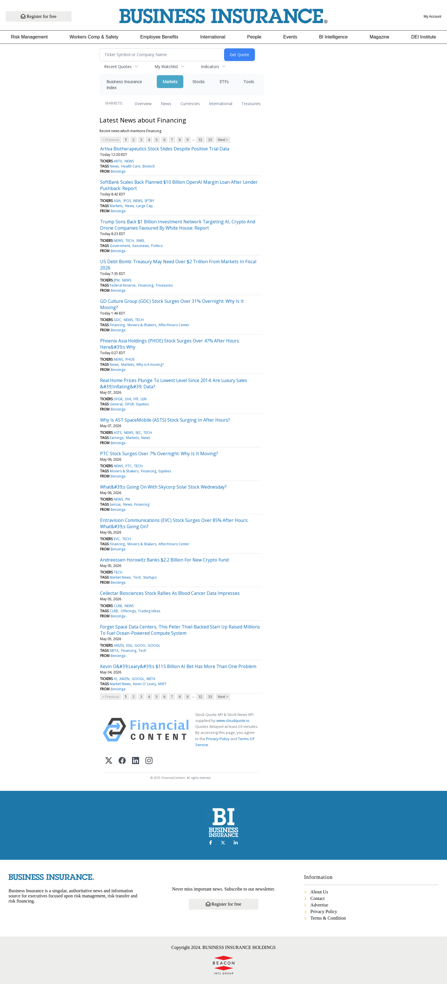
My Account (432, 17)
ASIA (117, 200)
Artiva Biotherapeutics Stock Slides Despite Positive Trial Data (164, 149)
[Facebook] (122, 761)
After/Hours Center (174, 324)
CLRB (118, 605)
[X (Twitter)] (109, 761)
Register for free (40, 16)
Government (120, 245)
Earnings (116, 437)
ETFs (224, 81)
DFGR (118, 399)
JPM (116, 280)
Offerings (128, 611)
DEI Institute (423, 36)
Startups (150, 577)
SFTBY (149, 200)
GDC (117, 319)
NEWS (129, 161)
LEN (144, 399)
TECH (129, 240)
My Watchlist (166, 66)
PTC (128, 466)
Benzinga (118, 171)
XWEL (140, 240)
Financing (145, 285)
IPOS (127, 200)
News (166, 103)
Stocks (198, 81)
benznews (141, 245)
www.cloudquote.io (232, 720)
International (212, 36)
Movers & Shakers (141, 324)
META (114, 650)
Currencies (190, 103)
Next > (223, 139)
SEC (138, 432)
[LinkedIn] (135, 761)
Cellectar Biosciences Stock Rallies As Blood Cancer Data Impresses (170, 593)
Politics (156, 245)
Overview (143, 103)
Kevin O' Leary (144, 683)
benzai (115, 504)
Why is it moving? (150, 364)
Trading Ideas (149, 611)
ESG (129, 645)
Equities (142, 404)
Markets (170, 81)
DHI (128, 399)
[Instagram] (149, 761)
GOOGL (154, 645)
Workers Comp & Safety (94, 36)
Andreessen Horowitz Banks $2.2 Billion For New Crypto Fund (164, 560)
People (254, 36)
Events (290, 36)
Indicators (210, 66)
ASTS (117, 432)
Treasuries (251, 103)
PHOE (130, 359)
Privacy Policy (217, 738)
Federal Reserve (123, 285)
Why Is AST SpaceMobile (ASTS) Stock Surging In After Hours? (165, 420)
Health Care (130, 166)
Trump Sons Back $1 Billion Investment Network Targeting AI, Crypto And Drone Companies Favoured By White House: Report (177, 225)
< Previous (110, 139)
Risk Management (29, 36)
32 (200, 139)
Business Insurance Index (124, 84)
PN (127, 499)
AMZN (119, 645)
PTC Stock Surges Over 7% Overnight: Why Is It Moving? (159, 453)
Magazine (379, 36)
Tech (137, 577)
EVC (117, 538)
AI (115, 678)
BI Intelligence (333, 36)
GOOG (140, 645)
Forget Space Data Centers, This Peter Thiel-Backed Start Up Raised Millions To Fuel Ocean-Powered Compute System (180, 630)
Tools (248, 81)
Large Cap (144, 205)
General (116, 404)
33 (210, 139)
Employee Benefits (159, 36)
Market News (120, 577)
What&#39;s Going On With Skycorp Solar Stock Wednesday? (163, 487)
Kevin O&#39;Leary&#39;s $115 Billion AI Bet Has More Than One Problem (178, 666)
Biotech (149, 166)
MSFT (162, 683)
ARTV (118, 161)
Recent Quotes (118, 66)
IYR (135, 399)
